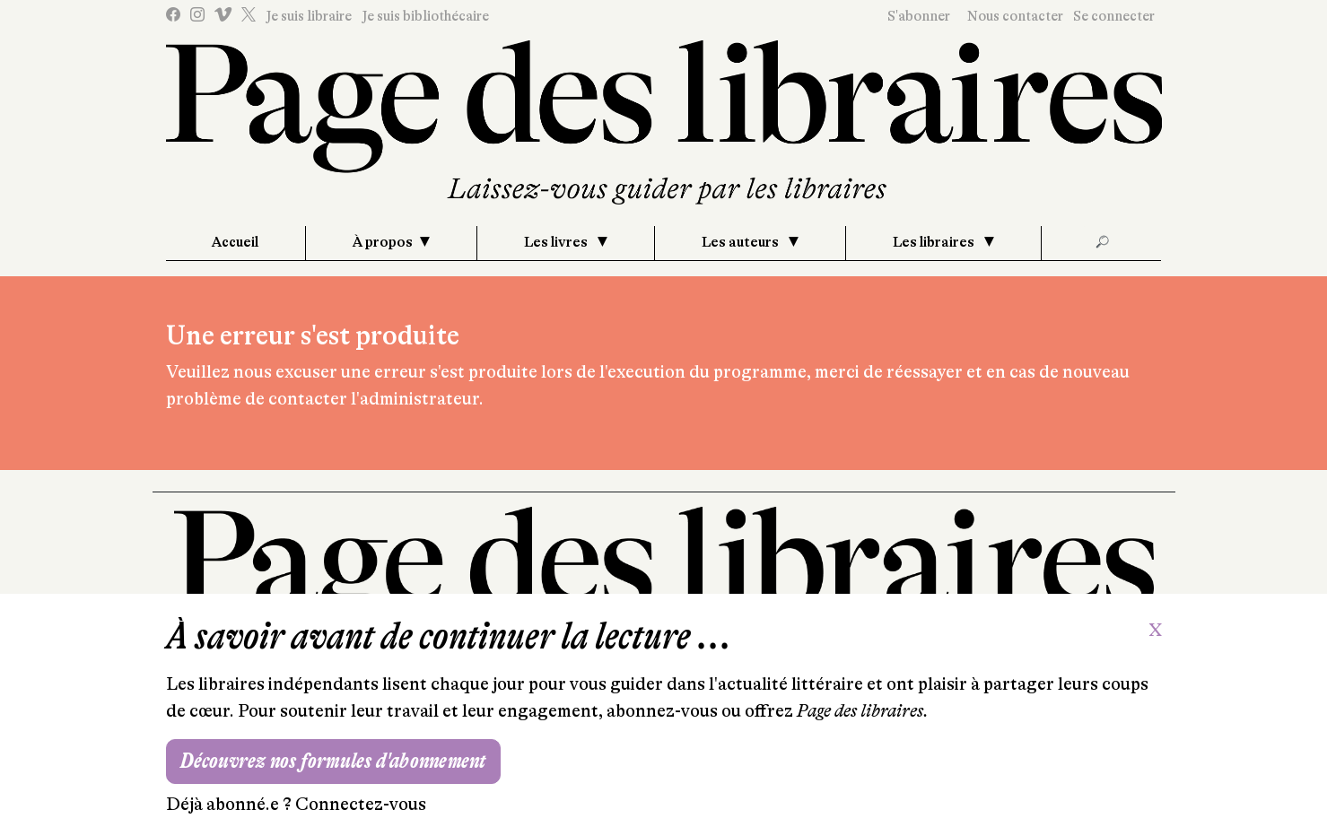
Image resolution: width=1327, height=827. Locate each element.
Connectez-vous (360, 804)
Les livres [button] (557, 242)
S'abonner (918, 16)
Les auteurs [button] (741, 242)
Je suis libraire (309, 16)
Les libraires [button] (935, 242)
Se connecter (1114, 16)
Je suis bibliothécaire (425, 16)
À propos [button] (383, 242)
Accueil (235, 242)
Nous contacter (1015, 16)
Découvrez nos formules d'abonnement (333, 761)
